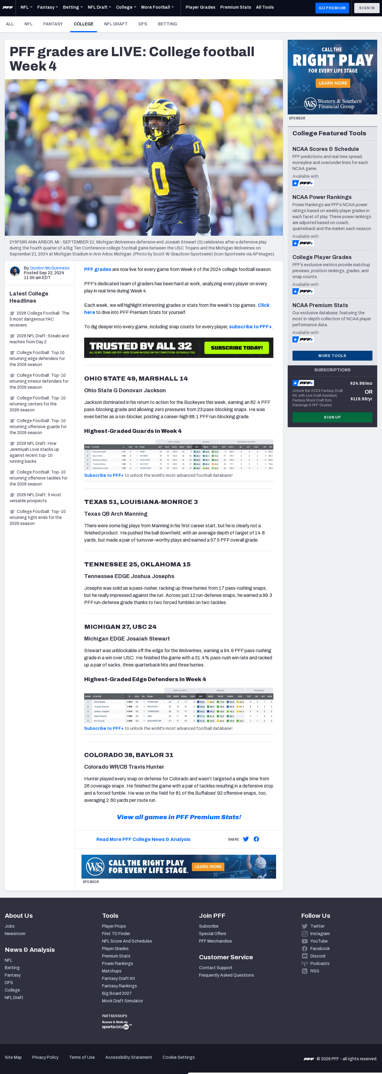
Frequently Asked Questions (226, 975)
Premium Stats (116, 956)
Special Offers (212, 933)
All (10, 24)
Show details (92, 1062)
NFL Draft (116, 24)
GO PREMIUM (332, 8)
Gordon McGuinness (50, 268)
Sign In (367, 8)
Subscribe (208, 926)
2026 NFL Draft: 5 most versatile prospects (35, 498)
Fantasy (53, 24)
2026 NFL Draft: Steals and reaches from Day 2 (39, 339)
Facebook (320, 948)
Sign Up (332, 417)
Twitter (317, 926)
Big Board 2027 (117, 993)
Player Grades (115, 948)
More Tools (332, 356)
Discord (317, 956)
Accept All (332, 1013)
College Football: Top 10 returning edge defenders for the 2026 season (37, 358)
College (85, 24)
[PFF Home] (7, 8)
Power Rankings (117, 963)
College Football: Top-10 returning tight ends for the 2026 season (38, 517)
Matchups (111, 971)
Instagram (320, 933)
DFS (142, 24)
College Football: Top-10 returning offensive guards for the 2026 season (38, 427)
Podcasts (319, 963)
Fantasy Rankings (119, 986)
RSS (314, 971)
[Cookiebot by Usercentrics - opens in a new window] (39, 1062)
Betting (167, 24)
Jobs (10, 926)
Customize (332, 1032)
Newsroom (15, 933)
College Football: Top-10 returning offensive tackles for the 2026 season (38, 478)
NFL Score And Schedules (127, 941)
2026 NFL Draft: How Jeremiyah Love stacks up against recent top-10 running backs (34, 452)
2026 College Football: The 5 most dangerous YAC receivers (39, 319)
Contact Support (215, 968)
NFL (28, 24)
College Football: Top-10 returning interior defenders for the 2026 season (39, 381)
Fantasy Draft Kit (118, 978)
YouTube (319, 941)
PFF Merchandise (215, 941)
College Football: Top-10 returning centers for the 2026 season (38, 404)
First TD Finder (116, 933)
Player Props (114, 926)
